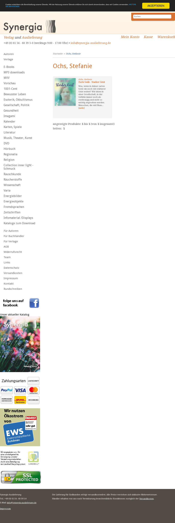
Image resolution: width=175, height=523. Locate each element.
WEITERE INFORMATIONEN (87, 9)
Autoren (9, 54)
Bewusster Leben (15, 94)
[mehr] (81, 108)
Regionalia (10, 154)
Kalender (9, 121)
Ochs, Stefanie (73, 53)
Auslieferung (32, 37)
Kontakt (9, 283)
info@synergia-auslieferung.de (91, 43)
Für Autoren (11, 230)
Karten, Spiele (13, 127)
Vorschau (10, 83)
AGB (6, 246)
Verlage (8, 59)
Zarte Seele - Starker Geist (91, 82)
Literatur (9, 132)
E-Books (9, 67)
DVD (6, 143)
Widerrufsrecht (13, 252)
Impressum (11, 278)
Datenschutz (11, 267)
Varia (7, 190)
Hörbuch (9, 149)
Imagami (9, 116)
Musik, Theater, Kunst (18, 138)
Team (7, 257)
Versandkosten (13, 273)
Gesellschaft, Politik (16, 105)
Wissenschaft (12, 185)
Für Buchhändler (14, 236)
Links (7, 262)
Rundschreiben (13, 289)
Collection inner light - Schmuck (18, 166)
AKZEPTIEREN (155, 6)
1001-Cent (10, 88)
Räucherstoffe (13, 179)
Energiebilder (13, 196)
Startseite (58, 53)
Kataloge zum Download (19, 223)
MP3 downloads (14, 72)
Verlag (9, 37)
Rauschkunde (12, 174)
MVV (6, 78)
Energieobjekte (14, 201)
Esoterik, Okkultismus (18, 99)
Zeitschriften (12, 212)
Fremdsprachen (14, 207)
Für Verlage (11, 241)
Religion (9, 159)
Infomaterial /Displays (18, 218)
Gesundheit (11, 110)
